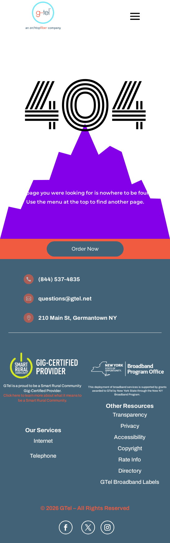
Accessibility (129, 437)
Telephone (43, 456)
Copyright (130, 448)
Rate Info (129, 459)
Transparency (130, 415)
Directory (129, 471)
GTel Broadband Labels (129, 482)
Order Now (85, 249)
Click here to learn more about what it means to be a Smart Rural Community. (42, 398)
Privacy (129, 426)
